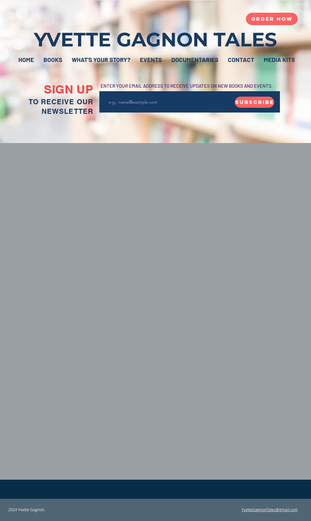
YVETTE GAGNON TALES (155, 39)
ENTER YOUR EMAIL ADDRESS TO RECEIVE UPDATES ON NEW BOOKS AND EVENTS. (187, 86)
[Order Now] (272, 19)
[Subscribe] (254, 102)
